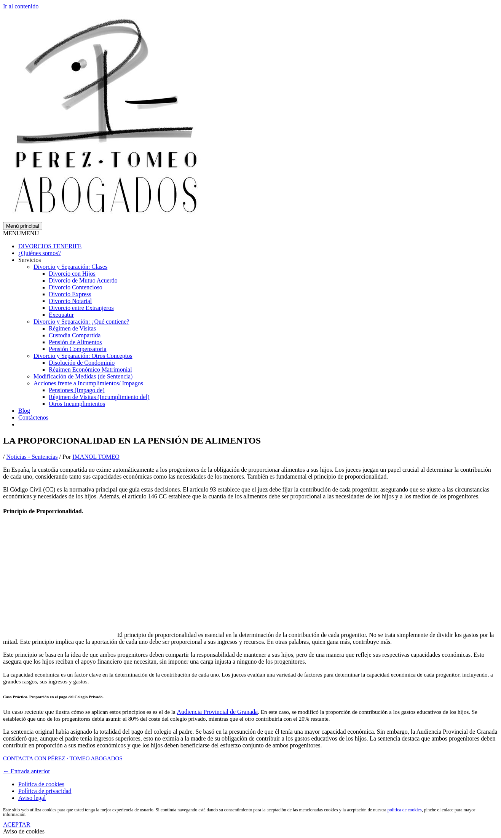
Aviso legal (32, 798)
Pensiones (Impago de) (77, 390)
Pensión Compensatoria (78, 349)
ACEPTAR (16, 824)
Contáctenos (33, 417)
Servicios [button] (29, 260)
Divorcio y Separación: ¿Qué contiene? (81, 321)
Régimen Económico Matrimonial (90, 369)
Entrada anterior (26, 771)
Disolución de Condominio (82, 362)
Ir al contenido (20, 6)
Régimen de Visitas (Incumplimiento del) (99, 397)
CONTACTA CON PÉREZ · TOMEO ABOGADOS (63, 758)
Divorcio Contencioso (75, 287)
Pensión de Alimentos (75, 342)
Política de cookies (41, 784)
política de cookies (405, 809)
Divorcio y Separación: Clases (70, 266)
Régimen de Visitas (72, 328)
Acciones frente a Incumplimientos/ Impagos (88, 383)
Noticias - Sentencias (31, 456)
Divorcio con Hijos (72, 273)
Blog (24, 410)
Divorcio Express (70, 294)
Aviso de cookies (24, 831)
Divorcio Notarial (70, 301)
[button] (21, 233)
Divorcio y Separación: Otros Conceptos (83, 356)
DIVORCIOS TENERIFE (49, 246)
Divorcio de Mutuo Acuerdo (83, 280)
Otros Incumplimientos (77, 404)
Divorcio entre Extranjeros (81, 308)
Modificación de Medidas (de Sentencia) (83, 376)
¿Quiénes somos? (39, 253)
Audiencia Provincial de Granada (217, 712)
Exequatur (61, 314)
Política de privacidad (45, 791)
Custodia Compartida (75, 335)
